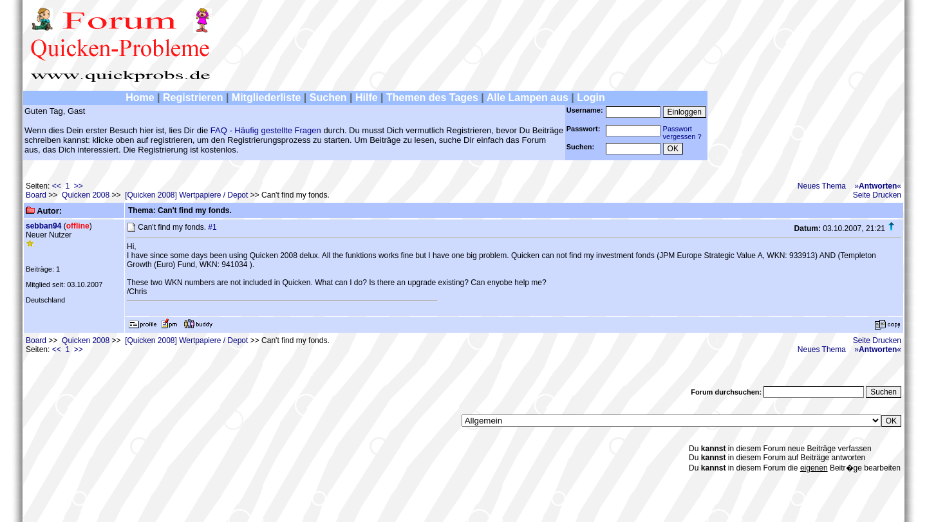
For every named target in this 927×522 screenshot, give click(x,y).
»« (877, 186)
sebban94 (43, 225)
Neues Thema (822, 186)
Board (36, 195)
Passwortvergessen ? (682, 132)
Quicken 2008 (85, 195)
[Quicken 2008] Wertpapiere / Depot (186, 195)
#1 (212, 227)
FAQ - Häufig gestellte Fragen (266, 130)
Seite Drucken (877, 195)
